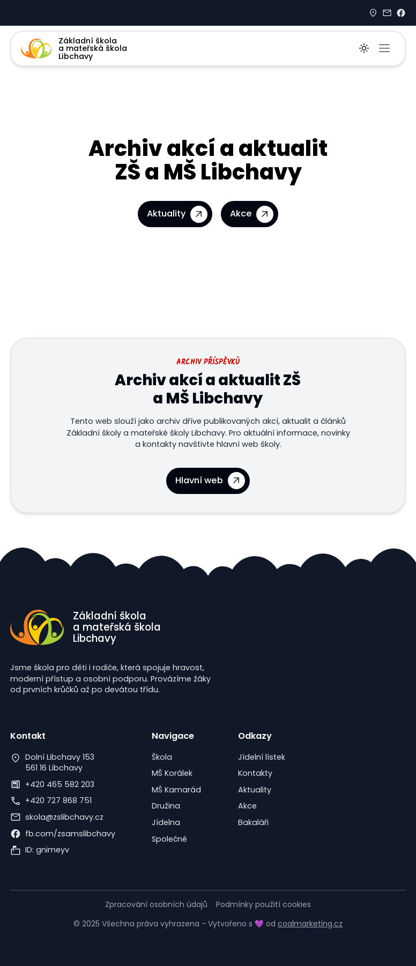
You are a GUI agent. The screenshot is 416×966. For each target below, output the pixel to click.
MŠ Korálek (172, 773)
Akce (247, 805)
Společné (169, 839)
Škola (162, 757)
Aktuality (254, 789)
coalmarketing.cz (310, 923)
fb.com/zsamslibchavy (70, 833)
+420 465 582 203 (59, 784)
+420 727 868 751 (58, 800)
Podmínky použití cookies (263, 904)
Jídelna (166, 822)
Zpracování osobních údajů (156, 904)
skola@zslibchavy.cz (64, 817)
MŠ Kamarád (176, 789)
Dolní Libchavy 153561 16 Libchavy (59, 763)
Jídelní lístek (261, 757)
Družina (166, 805)
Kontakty (255, 773)
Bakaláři (253, 822)
